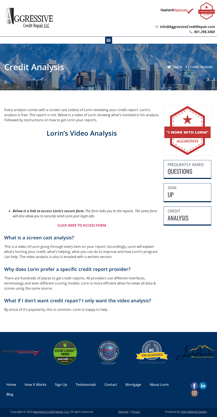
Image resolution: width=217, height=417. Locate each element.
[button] (108, 40)
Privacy (135, 412)
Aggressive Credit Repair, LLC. (51, 412)
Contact (110, 384)
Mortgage (133, 384)
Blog (9, 394)
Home (11, 384)
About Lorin (159, 384)
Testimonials (86, 384)
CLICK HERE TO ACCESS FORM (81, 225)
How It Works (35, 384)
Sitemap (123, 412)
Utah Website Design (194, 412)
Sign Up (61, 384)
